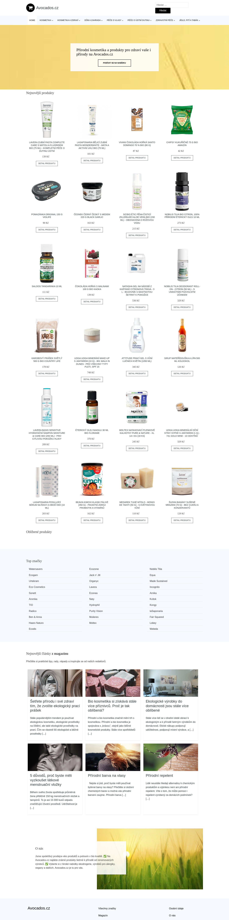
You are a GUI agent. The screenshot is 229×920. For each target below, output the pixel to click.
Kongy (33, 597)
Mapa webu (104, 902)
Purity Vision (127, 597)
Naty (32, 592)
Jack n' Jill (35, 575)
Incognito (171, 580)
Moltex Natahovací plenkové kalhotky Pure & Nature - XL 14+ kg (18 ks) (137, 433)
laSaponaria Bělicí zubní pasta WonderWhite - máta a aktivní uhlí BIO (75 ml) (92, 145)
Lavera (124, 580)
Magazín (103, 895)
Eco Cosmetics (83, 580)
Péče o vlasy (114, 20)
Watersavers (37, 569)
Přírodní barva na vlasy (107, 755)
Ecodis (124, 609)
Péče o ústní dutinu (138, 20)
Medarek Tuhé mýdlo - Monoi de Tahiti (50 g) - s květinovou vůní (137, 505)
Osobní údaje (176, 888)
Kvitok (78, 592)
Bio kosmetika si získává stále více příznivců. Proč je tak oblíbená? (112, 685)
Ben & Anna (36, 603)
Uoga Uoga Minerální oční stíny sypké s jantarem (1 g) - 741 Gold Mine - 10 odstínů (182, 433)
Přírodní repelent (159, 755)
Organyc (170, 575)
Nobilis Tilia (127, 569)
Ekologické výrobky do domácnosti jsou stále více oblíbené (167, 685)
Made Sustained (39, 580)
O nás (172, 895)
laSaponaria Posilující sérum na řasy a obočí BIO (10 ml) (47, 505)
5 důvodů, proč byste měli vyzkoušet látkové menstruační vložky (51, 759)
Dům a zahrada (92, 20)
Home (32, 20)
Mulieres (79, 603)
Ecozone (80, 569)
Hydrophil (171, 592)
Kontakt (173, 902)
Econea (79, 586)
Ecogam (170, 569)
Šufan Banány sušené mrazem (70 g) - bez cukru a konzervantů (182, 505)
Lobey (78, 609)
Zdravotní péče (164, 20)
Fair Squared (128, 603)
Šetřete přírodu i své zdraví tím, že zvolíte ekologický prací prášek (55, 685)
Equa (78, 575)
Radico (79, 597)
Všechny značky (107, 888)
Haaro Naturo (173, 603)
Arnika (124, 586)
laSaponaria (172, 597)
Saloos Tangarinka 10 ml (47, 286)
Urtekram (126, 575)
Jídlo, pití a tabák (188, 20)
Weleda (170, 609)
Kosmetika (45, 20)
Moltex (33, 609)
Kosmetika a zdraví (67, 20)
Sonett (33, 586)
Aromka (170, 586)
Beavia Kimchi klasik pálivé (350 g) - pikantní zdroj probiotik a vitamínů (92, 505)
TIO (123, 592)
